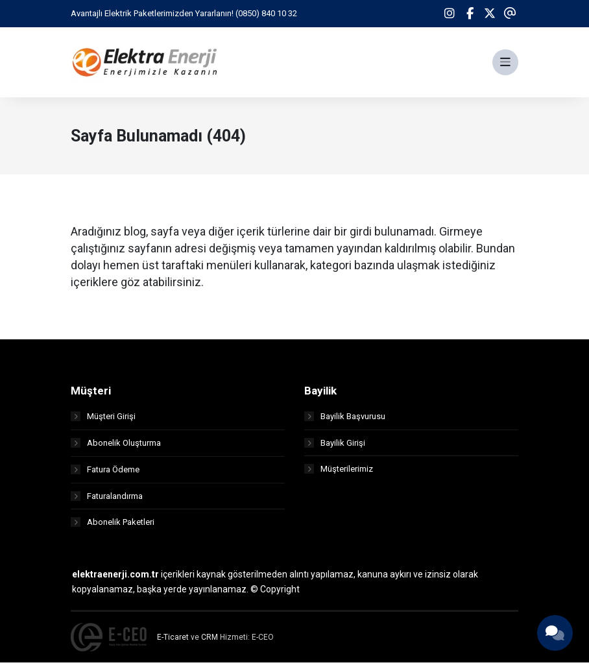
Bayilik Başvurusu (344, 420)
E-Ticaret (173, 641)
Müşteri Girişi (103, 420)
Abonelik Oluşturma (116, 447)
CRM (209, 641)
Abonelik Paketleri (112, 526)
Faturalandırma (107, 500)
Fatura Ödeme (105, 473)
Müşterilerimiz (338, 473)
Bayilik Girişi (334, 447)
